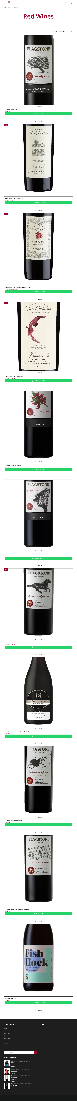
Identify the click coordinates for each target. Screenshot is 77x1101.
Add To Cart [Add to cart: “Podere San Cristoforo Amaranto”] (38, 372)
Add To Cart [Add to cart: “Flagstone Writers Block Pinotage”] (38, 817)
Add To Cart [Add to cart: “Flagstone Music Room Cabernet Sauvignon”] (38, 906)
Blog (5, 1041)
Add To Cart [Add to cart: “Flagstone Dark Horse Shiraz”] (38, 639)
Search (35, 1052)
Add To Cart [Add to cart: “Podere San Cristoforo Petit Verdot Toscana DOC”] (38, 284)
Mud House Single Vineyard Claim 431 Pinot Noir (18, 731)
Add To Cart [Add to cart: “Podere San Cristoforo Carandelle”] (38, 195)
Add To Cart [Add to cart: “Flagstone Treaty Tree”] (38, 106)
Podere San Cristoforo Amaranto (14, 376)
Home (5, 7)
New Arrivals (7, 1033)
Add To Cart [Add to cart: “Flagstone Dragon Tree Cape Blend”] (38, 550)
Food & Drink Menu (9, 1031)
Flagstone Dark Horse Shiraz (12, 643)
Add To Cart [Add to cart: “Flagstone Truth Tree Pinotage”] (38, 461)
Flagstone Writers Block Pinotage (14, 820)
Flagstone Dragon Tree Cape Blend (14, 554)
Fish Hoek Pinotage (10, 998)
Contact (6, 1043)
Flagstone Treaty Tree (11, 109)
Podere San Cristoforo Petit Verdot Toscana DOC (18, 287)
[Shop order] (65, 31)
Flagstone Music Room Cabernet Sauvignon (17, 909)
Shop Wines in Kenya (9, 1036)
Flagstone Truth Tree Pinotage (13, 465)
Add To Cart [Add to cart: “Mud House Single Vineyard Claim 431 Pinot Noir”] (38, 728)
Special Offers (7, 1038)
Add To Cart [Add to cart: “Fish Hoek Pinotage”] (38, 995)
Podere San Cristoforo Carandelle (14, 198)
